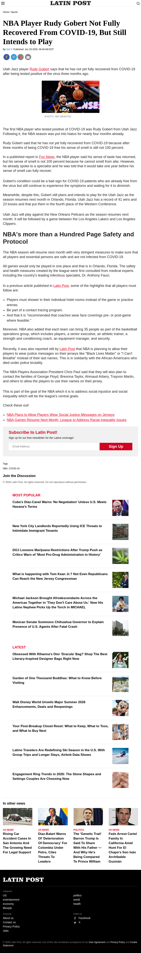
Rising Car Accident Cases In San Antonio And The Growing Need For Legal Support (17, 843)
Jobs (6, 930)
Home (6, 12)
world (76, 899)
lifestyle (7, 908)
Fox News (46, 157)
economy (8, 903)
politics (77, 895)
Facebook (84, 918)
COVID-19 (14, 468)
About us (8, 918)
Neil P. (9, 49)
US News (8, 830)
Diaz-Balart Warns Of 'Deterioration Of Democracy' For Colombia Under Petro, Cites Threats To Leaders (52, 847)
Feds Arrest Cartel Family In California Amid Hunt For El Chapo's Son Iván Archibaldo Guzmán (123, 847)
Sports (14, 12)
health (77, 903)
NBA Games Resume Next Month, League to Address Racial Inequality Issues (66, 420)
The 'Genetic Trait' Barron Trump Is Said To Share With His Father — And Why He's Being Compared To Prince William (87, 847)
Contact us (9, 922)
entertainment (11, 899)
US (5, 895)
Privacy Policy (11, 926)
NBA (5, 468)
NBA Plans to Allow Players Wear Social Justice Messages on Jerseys (60, 415)
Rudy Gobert (39, 69)
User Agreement (97, 942)
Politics (78, 830)
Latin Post (70, 3)
